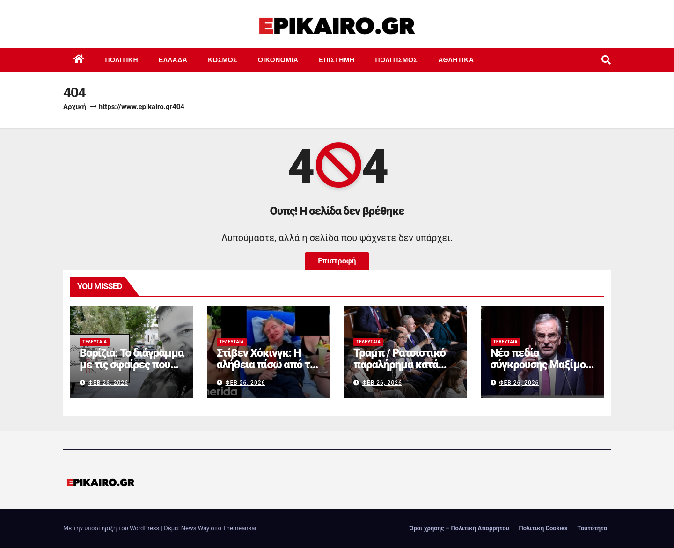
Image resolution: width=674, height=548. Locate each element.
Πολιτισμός (396, 60)
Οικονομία (278, 60)
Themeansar (239, 528)
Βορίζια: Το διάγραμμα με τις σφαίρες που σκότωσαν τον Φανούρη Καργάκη (131, 370)
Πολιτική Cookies (543, 528)
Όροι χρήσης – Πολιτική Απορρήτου (459, 528)
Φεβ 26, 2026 (108, 383)
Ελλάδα (173, 60)
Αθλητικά (456, 60)
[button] (606, 60)
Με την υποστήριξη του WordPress (112, 528)
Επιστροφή (337, 260)
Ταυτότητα (592, 528)
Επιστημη (336, 60)
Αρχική (74, 106)
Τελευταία (94, 341)
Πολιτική (122, 60)
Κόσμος (222, 60)
